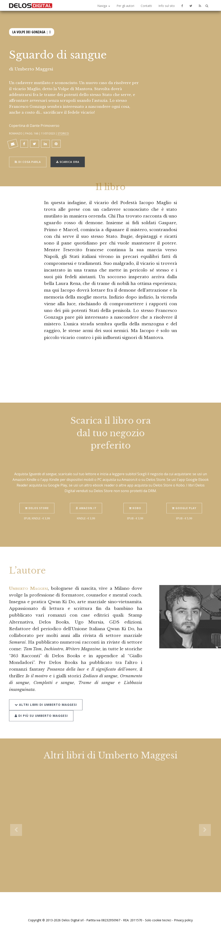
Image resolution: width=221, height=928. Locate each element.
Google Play (184, 504)
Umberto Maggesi (33, 69)
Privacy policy (183, 920)
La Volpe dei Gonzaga (28, 31)
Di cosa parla (28, 158)
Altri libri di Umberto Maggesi (46, 700)
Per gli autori (125, 6)
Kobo (135, 504)
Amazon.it (86, 504)
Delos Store (37, 504)
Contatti (146, 6)
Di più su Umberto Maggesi (41, 711)
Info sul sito (166, 6)
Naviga (103, 6)
